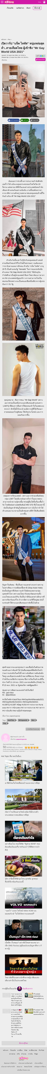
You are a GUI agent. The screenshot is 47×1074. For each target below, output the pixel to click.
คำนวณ (23, 1054)
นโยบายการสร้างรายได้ (8, 1066)
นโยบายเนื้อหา (39, 1063)
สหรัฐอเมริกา (32, 685)
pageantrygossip (21, 739)
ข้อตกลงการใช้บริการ (10, 1063)
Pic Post (41, 1050)
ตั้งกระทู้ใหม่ (23, 1043)
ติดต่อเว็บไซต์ (28, 1066)
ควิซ (18, 1054)
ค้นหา (29, 8)
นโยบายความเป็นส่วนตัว (25, 1063)
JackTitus (11, 720)
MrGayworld (23, 720)
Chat (25, 1050)
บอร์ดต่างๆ (20, 8)
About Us (19, 1066)
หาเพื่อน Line (33, 1050)
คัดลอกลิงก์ (40, 59)
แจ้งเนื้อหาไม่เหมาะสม (23, 1070)
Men (33, 720)
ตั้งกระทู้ (37, 8)
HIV (27, 505)
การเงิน (30, 1054)
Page (36, 1054)
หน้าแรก (3, 39)
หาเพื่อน (19, 1050)
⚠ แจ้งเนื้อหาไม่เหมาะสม (32, 729)
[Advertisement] (23, 24)
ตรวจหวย (12, 1054)
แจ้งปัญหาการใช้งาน (40, 1066)
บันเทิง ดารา (25, 988)
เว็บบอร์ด (10, 8)
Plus (9, 39)
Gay (19, 196)
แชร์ (40, 56)
